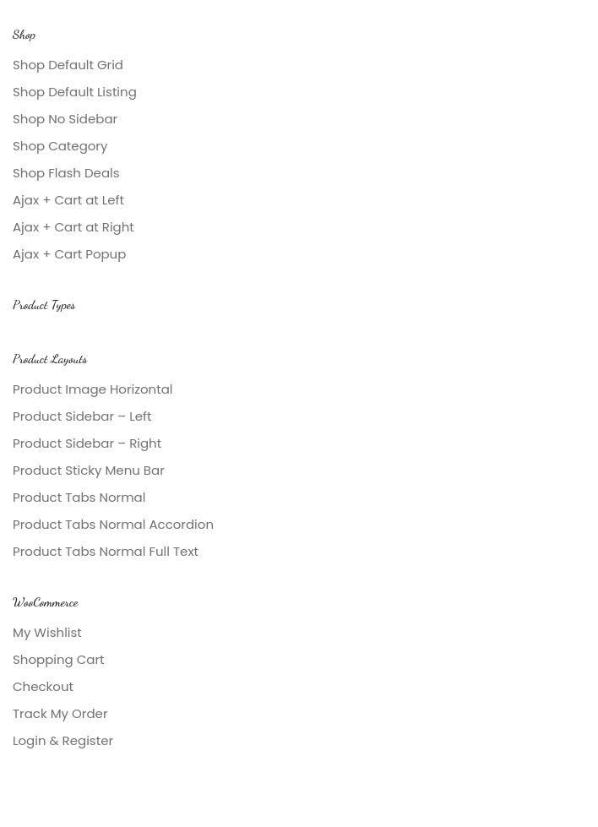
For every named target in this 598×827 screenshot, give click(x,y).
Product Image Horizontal (93, 389)
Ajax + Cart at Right (73, 227)
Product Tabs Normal (79, 497)
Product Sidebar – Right (87, 443)
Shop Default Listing (75, 92)
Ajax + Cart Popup (69, 254)
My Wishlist (47, 632)
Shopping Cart (59, 659)
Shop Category (60, 146)
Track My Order (60, 713)
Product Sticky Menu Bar (89, 470)
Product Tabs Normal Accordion (113, 524)
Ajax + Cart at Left (68, 200)
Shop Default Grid (68, 64)
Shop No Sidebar (65, 119)
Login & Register (63, 740)
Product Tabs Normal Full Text (105, 551)
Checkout (43, 686)
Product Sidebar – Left (82, 416)
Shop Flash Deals (66, 173)
